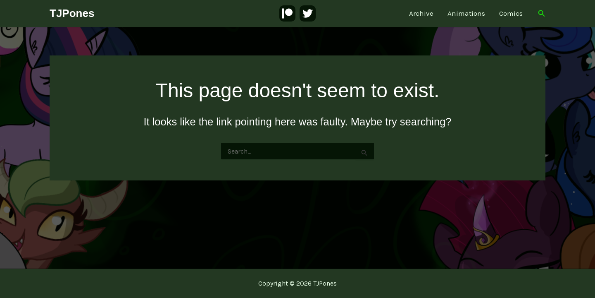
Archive (421, 13)
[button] (541, 13)
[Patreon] (287, 13)
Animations (466, 13)
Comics (511, 13)
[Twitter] (308, 13)
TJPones (72, 13)
